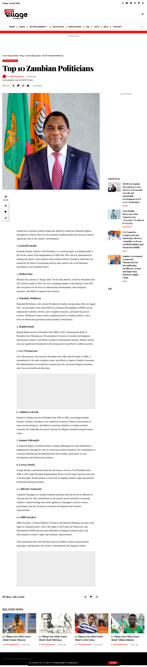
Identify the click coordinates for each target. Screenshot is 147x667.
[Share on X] (13, 86)
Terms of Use (75, 663)
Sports (125, 253)
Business (126, 207)
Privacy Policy (60, 663)
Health (125, 284)
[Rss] (142, 3)
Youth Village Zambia (19, 77)
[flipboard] (139, 3)
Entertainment (128, 229)
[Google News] (131, 3)
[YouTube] (127, 3)
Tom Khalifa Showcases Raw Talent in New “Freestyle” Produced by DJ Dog (133, 218)
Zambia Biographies (12, 61)
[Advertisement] (94, 14)
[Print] (30, 86)
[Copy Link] (24, 86)
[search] (142, 14)
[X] (122, 3)
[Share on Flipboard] (19, 86)
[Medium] (135, 3)
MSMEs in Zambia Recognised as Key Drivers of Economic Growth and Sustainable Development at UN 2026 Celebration (133, 194)
